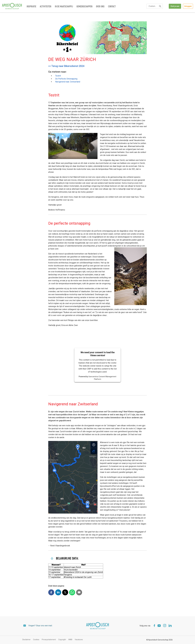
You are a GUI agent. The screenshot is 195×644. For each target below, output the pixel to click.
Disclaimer (26, 640)
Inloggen (188, 6)
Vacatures (79, 640)
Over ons (100, 6)
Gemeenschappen (84, 6)
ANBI (70, 640)
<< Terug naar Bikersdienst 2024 (66, 66)
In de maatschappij (64, 6)
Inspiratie (31, 6)
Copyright (62, 640)
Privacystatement (49, 640)
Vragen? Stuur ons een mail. (40, 625)
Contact (112, 6)
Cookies (36, 640)
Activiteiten (45, 6)
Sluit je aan (175, 6)
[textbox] (154, 6)
